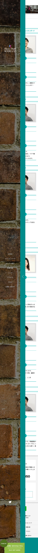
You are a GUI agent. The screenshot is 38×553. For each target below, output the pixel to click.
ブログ (10, 282)
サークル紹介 (10, 263)
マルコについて (10, 259)
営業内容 (10, 268)
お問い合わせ (10, 287)
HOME (10, 254)
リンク (10, 273)
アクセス (10, 277)
